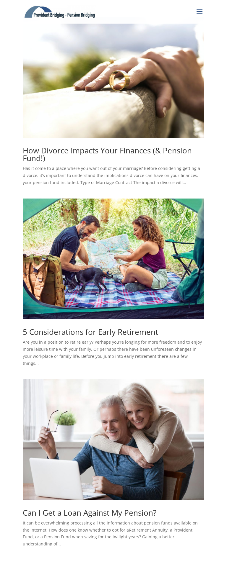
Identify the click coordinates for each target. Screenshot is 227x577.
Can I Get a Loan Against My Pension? (89, 512)
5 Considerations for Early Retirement (90, 332)
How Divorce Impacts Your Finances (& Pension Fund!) (107, 154)
